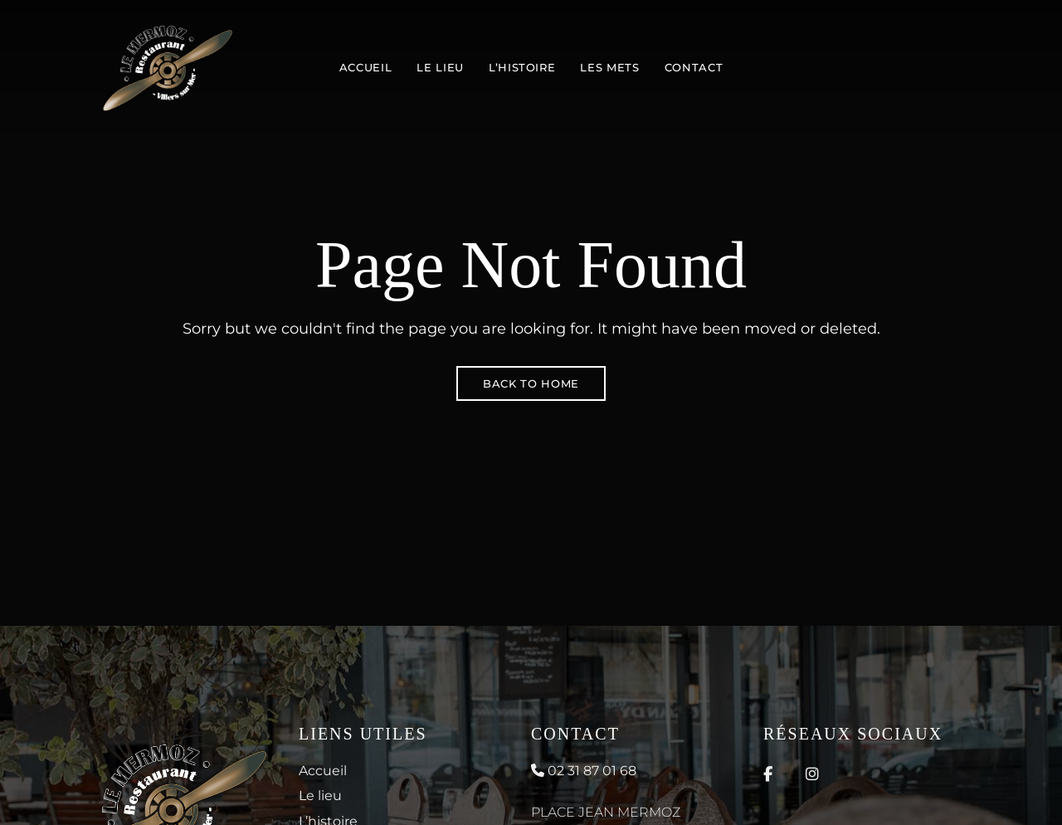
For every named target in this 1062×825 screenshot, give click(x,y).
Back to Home (531, 383)
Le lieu (320, 795)
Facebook (767, 774)
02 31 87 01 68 (583, 771)
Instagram (812, 774)
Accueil (323, 771)
